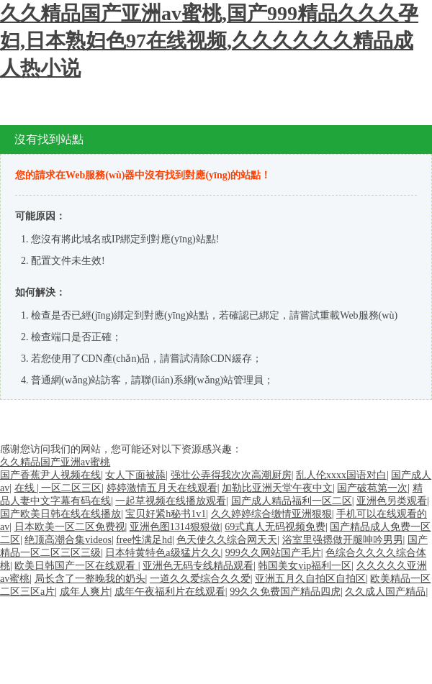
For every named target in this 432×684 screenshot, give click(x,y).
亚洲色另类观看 (391, 501)
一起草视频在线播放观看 (170, 501)
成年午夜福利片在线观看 (169, 591)
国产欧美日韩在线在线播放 (60, 514)
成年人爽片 (85, 591)
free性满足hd (144, 539)
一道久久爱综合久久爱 (200, 578)
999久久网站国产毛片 (273, 552)
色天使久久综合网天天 (226, 539)
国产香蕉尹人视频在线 (50, 475)
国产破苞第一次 (372, 488)
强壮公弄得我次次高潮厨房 (231, 475)
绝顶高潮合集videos (68, 539)
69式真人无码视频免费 (275, 526)
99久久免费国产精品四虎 (285, 591)
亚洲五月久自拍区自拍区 (310, 578)
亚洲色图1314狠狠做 (175, 526)
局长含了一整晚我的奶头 (90, 578)
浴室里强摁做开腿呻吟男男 (342, 539)
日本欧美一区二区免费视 (69, 526)
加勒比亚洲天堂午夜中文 (277, 488)
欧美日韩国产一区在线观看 (76, 565)
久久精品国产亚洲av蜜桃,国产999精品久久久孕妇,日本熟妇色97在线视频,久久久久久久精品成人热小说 (209, 40)
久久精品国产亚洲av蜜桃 (55, 462)
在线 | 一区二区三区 (58, 488)
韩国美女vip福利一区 (304, 565)
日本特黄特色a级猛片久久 (162, 552)
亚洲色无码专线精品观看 (198, 565)
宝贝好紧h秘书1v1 (165, 514)
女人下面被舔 (135, 475)
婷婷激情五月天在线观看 (162, 488)
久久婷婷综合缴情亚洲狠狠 (271, 514)
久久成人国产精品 (385, 591)
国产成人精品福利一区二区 (291, 501)
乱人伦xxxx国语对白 (341, 475)
